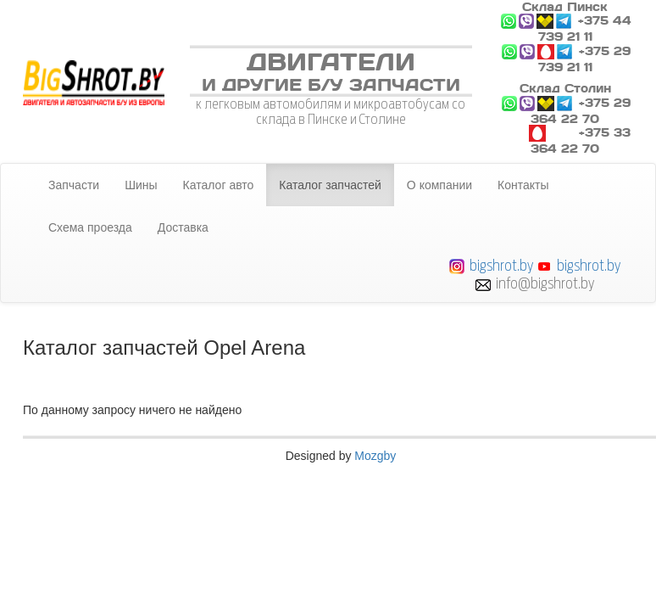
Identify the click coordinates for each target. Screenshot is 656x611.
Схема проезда (90, 227)
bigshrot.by (501, 265)
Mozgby (375, 455)
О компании (439, 185)
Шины (141, 185)
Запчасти (73, 185)
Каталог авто (218, 185)
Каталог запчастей (330, 185)
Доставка (183, 227)
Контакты (523, 185)
